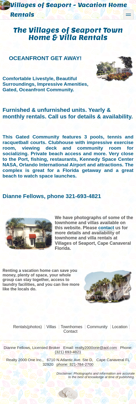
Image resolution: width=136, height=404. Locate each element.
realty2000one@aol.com (96, 347)
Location (120, 327)
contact (106, 227)
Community (97, 327)
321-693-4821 (83, 196)
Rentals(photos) (27, 327)
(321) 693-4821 (68, 352)
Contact (70, 331)
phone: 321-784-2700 (75, 364)
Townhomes (71, 327)
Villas (51, 327)
